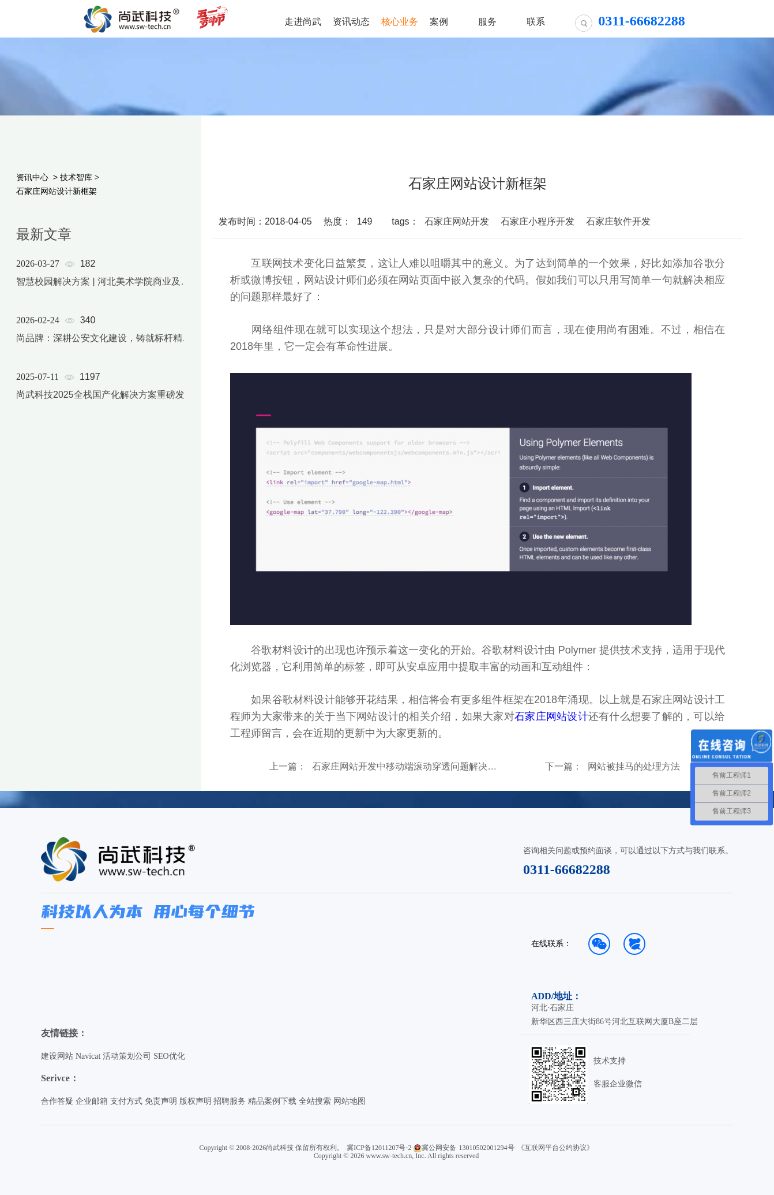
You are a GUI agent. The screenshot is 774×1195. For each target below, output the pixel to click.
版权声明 (195, 1101)
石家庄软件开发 (618, 221)
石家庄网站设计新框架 (56, 191)
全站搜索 (315, 1101)
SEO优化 (169, 1056)
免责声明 (161, 1101)
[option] (105, 344)
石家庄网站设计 (551, 716)
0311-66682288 (566, 869)
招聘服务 (229, 1101)
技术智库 (76, 177)
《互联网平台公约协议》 (555, 1147)
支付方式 (126, 1101)
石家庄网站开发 (456, 221)
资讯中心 (32, 177)
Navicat (88, 1056)
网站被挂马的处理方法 (634, 766)
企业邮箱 (92, 1101)
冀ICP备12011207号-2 (379, 1147)
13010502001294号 (486, 1147)
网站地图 (349, 1101)
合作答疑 (57, 1101)
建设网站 (57, 1056)
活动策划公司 (127, 1056)
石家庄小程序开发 (537, 221)
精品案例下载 (272, 1101)
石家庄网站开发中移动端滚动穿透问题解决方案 (405, 766)
